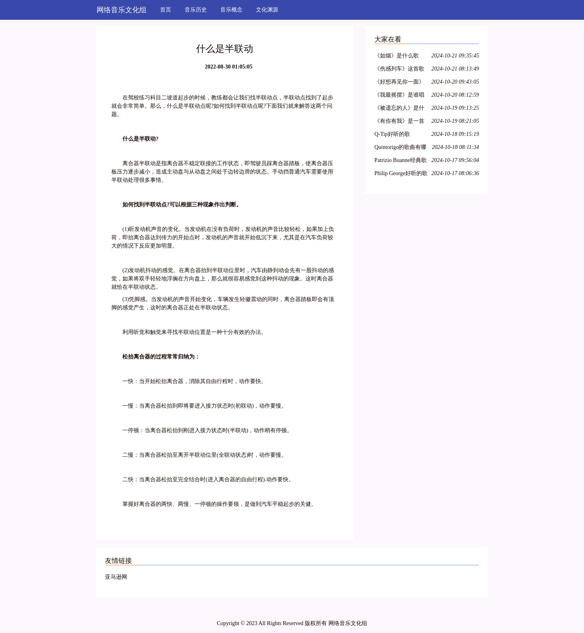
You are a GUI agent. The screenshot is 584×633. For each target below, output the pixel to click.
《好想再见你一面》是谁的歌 (399, 83)
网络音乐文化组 (122, 10)
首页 (165, 10)
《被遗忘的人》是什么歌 (399, 109)
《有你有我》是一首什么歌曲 (399, 122)
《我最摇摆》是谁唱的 (399, 96)
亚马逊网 (116, 577)
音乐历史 (196, 10)
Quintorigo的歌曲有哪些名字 (400, 148)
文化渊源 (267, 10)
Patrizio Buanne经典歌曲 (400, 161)
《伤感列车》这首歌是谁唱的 (399, 70)
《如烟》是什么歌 (396, 56)
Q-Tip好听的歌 (392, 134)
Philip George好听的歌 (401, 173)
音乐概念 (231, 10)
